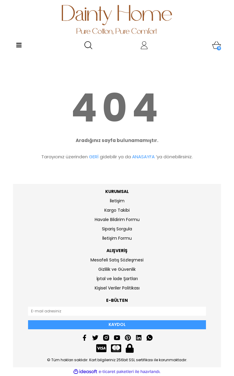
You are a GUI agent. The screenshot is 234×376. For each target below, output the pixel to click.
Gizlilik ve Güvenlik (117, 269)
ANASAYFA (143, 156)
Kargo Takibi (117, 210)
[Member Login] (144, 45)
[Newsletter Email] (117, 311)
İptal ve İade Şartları (117, 279)
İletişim (117, 201)
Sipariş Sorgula (117, 229)
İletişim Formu (117, 238)
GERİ (94, 156)
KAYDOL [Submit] (117, 324)
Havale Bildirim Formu (117, 219)
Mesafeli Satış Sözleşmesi (117, 260)
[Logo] (117, 20)
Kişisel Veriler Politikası (117, 288)
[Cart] (216, 45)
